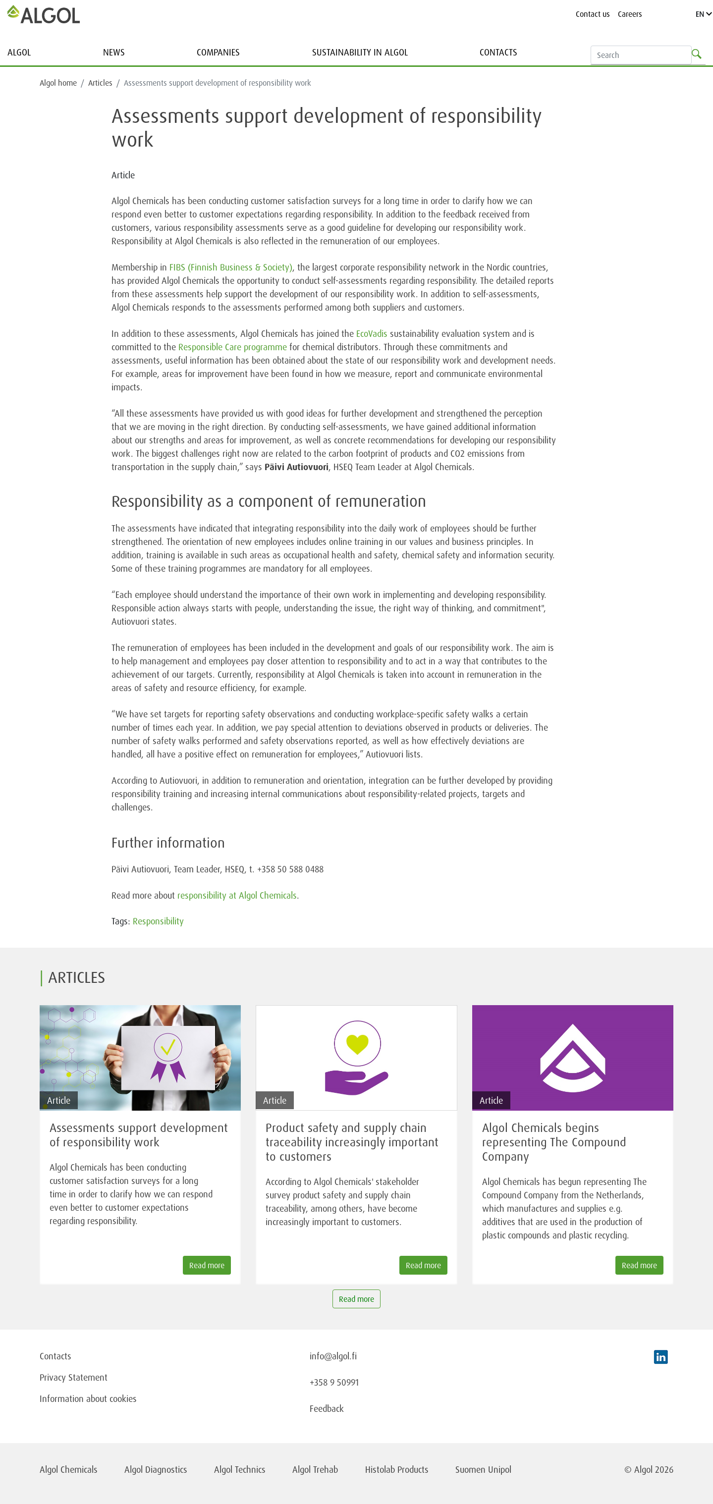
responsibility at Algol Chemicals (237, 895)
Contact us (593, 14)
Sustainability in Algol (360, 52)
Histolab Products (397, 1469)
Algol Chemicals (69, 1469)
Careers (630, 14)
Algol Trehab (315, 1469)
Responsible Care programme (232, 346)
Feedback (327, 1408)
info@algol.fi (333, 1355)
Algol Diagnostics (155, 1469)
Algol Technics (240, 1469)
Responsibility (158, 920)
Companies (218, 52)
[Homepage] (43, 14)
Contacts (498, 52)
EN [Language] (704, 14)
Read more (356, 1299)
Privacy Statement (74, 1377)
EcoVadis (371, 333)
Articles (100, 83)
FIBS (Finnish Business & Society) (230, 267)
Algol (19, 52)
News (114, 52)
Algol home (58, 83)
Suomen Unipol (483, 1469)
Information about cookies (88, 1398)
